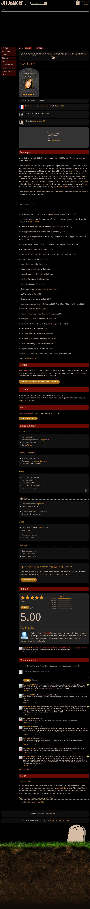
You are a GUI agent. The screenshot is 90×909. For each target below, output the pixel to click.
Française (28, 106)
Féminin (30, 445)
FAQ (44, 821)
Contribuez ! (55, 141)
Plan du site (60, 821)
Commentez (27, 652)
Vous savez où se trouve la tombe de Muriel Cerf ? (39, 382)
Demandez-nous (29, 580)
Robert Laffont (48, 289)
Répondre (26, 691)
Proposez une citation (27, 400)
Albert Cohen (63, 187)
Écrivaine (43, 461)
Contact (68, 821)
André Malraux (83, 181)
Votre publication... (25, 769)
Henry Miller (74, 171)
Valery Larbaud (33, 222)
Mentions (50, 821)
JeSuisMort (12, 3)
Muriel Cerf (39, 48)
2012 (62, 106)
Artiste (36, 461)
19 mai (57, 106)
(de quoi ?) (47, 113)
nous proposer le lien (59, 788)
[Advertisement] (45, 29)
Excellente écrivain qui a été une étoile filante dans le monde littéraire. (60, 648)
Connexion (85, 4)
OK (54, 58)
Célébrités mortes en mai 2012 (33, 802)
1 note (62, 596)
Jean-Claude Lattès (38, 254)
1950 (44, 106)
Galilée (36, 274)
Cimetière (28, 48)
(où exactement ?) (39, 121)
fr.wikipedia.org (30, 358)
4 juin (40, 106)
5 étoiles (53, 598)
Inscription (85, 2)
